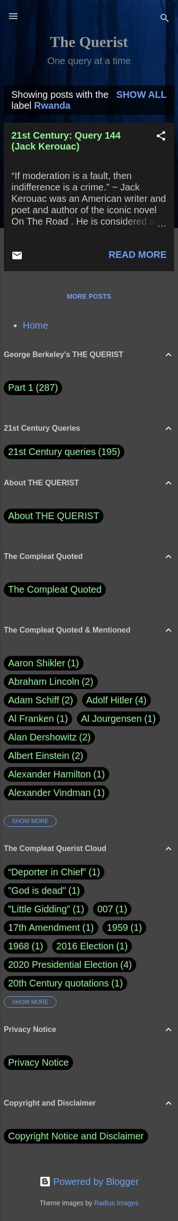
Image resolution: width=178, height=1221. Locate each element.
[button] (161, 137)
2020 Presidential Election (63, 964)
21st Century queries (52, 451)
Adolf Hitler (116, 700)
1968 (18, 946)
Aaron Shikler (43, 663)
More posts (89, 296)
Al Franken (38, 718)
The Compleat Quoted (55, 589)
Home (35, 325)
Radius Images (116, 1203)
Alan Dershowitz (49, 737)
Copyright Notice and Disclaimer (76, 1136)
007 (105, 909)
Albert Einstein (45, 755)
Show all (141, 94)
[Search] (164, 19)
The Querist (89, 41)
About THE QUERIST (53, 516)
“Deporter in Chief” (47, 872)
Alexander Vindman (56, 792)
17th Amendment (44, 927)
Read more (138, 254)
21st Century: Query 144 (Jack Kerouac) (66, 140)
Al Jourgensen (118, 718)
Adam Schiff (40, 700)
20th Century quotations (58, 983)
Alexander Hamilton (56, 774)
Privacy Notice (38, 1062)
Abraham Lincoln (51, 681)
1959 (117, 927)
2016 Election (85, 946)
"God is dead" (37, 890)
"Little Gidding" (39, 909)
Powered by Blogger (89, 1181)
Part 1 (33, 387)
